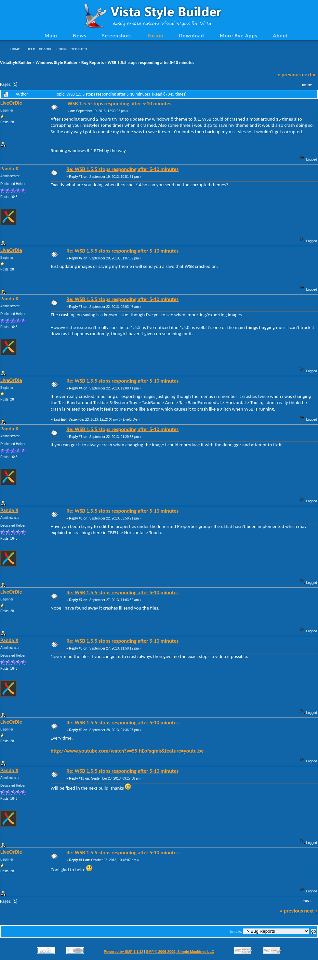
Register (79, 49)
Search (46, 49)
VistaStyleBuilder (16, 62)
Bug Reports (92, 62)
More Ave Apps (238, 35)
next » (309, 74)
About (280, 35)
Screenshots (117, 35)
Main (51, 35)
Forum (156, 35)
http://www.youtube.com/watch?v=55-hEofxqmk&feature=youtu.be (127, 750)
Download (191, 35)
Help (31, 49)
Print (307, 85)
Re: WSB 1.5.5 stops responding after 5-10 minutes (122, 169)
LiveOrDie (11, 102)
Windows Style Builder (56, 62)
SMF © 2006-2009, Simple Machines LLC (180, 951)
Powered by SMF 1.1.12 (123, 951)
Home (15, 49)
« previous (289, 74)
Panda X (9, 168)
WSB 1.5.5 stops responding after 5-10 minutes (151, 62)
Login (62, 49)
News (79, 35)
